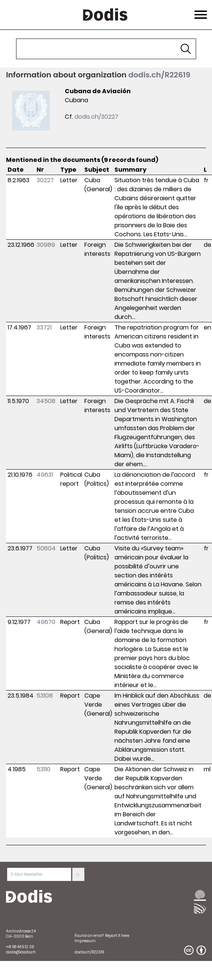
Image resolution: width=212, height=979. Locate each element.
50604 (46, 548)
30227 (45, 180)
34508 (46, 401)
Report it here (117, 935)
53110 (43, 769)
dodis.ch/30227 (96, 116)
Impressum (85, 941)
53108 (45, 695)
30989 (46, 244)
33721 (44, 327)
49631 (45, 474)
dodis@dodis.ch (21, 952)
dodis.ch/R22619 (159, 74)
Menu (199, 10)
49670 (46, 622)
